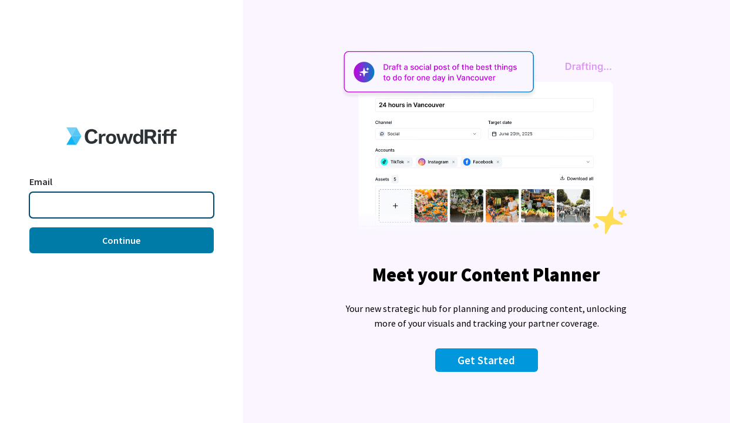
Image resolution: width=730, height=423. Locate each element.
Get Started (486, 360)
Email (40, 181)
